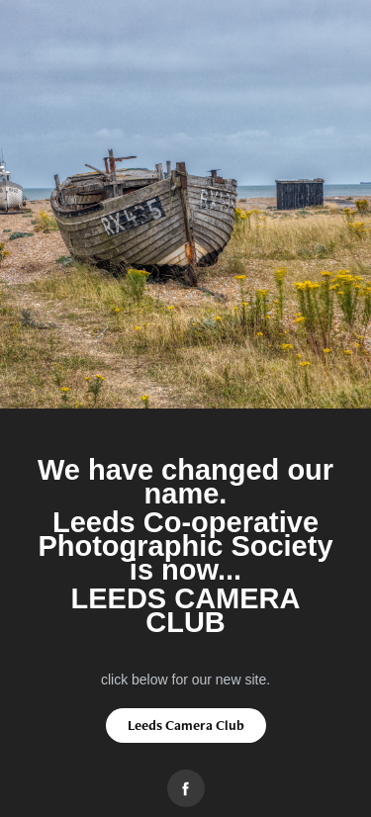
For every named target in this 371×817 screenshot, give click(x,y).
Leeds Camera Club (186, 725)
